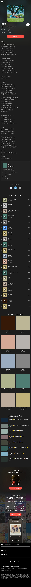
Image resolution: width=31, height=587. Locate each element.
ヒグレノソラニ (12, 26)
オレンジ (8, 350)
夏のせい (8, 369)
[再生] (28, 24)
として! (6, 176)
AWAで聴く (15, 36)
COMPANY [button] (4, 555)
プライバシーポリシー (11, 568)
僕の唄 (18, 544)
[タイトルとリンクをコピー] (20, 187)
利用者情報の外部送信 (22, 568)
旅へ (23, 330)
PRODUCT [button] (4, 550)
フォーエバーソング (8, 388)
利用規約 (3, 568)
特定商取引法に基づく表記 (6, 570)
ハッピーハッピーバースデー (11, 172)
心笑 (9, 164)
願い (23, 350)
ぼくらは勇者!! (8, 174)
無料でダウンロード (15, 514)
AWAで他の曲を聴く (15, 488)
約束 (23, 369)
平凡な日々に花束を (23, 408)
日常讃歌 (8, 330)
